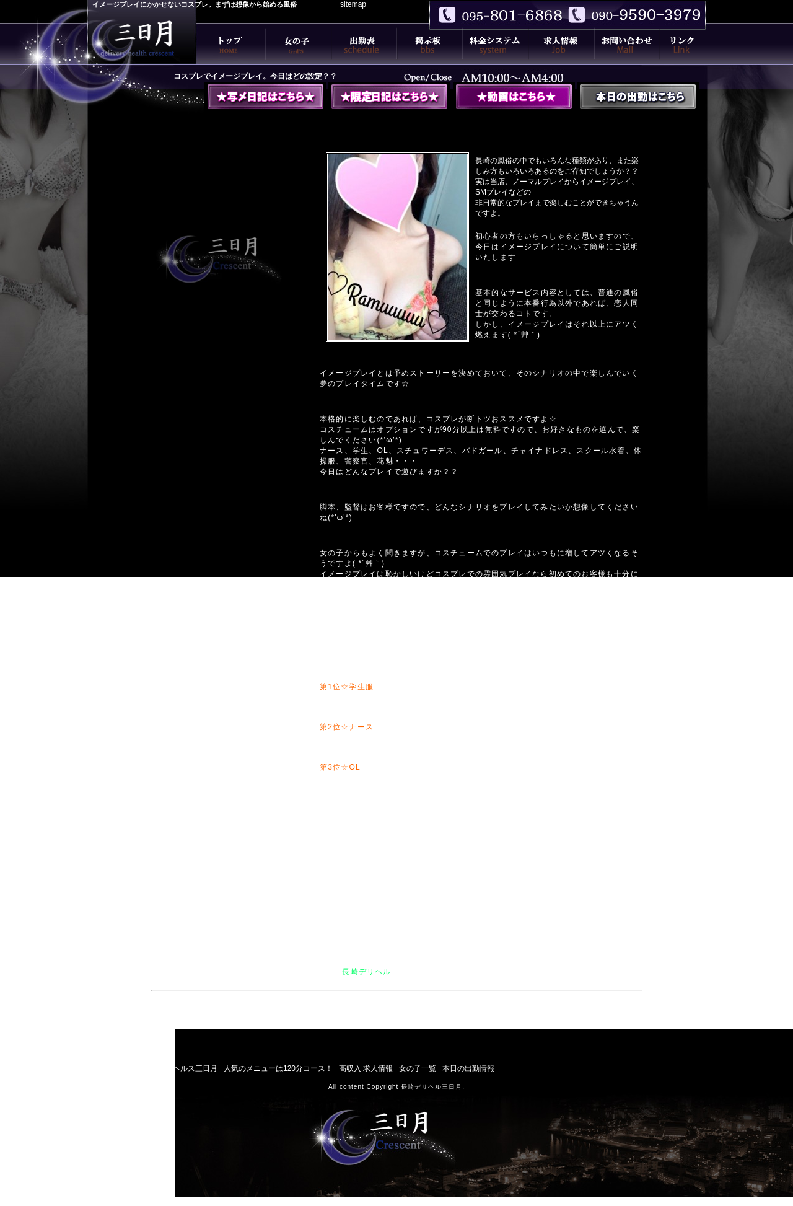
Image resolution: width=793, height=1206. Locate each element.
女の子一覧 (417, 1068)
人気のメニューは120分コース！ (278, 1068)
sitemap (353, 4)
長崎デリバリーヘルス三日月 (169, 1068)
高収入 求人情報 (366, 1068)
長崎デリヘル (366, 971)
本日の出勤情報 (468, 1068)
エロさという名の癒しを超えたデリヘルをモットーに (401, 1014)
